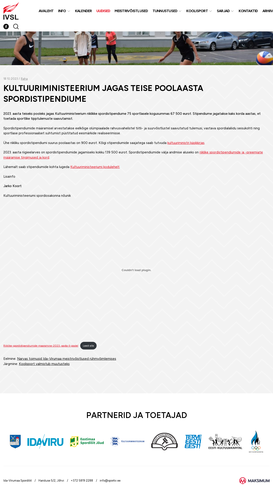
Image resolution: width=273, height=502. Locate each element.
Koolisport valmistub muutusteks (44, 364)
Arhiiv (267, 11)
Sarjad (223, 11)
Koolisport (197, 11)
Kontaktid (248, 11)
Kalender (83, 11)
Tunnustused (165, 11)
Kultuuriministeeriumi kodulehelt (95, 167)
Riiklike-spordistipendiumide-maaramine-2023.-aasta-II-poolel (40, 345)
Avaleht (46, 11)
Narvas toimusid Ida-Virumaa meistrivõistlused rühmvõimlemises (66, 359)
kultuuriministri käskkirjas (185, 143)
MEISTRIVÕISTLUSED (131, 11)
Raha (24, 78)
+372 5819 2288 (82, 480)
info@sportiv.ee (110, 480)
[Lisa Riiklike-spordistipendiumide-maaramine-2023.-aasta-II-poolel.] (136, 270)
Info (62, 11)
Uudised (103, 11)
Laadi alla (88, 345)
